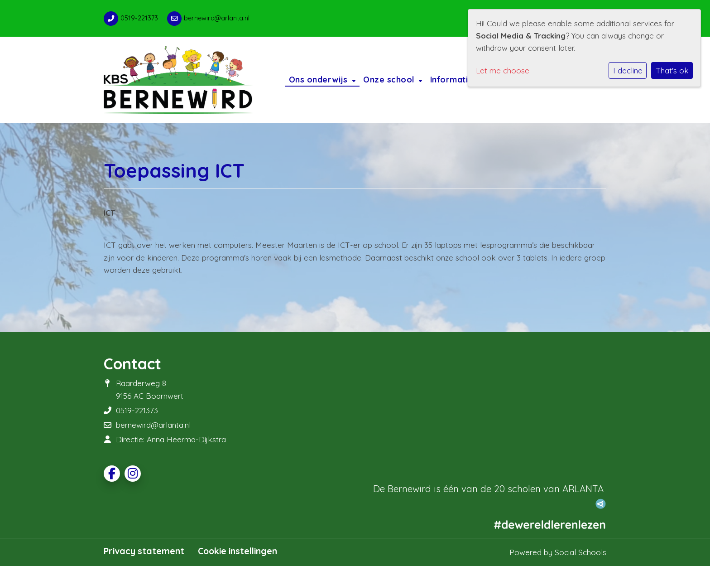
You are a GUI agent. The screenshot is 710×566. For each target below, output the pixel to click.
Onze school (390, 79)
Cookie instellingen (237, 551)
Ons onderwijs (319, 79)
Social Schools (580, 552)
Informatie (453, 79)
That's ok (672, 70)
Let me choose (502, 70)
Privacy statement (144, 551)
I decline (628, 70)
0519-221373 (139, 18)
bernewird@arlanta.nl (216, 18)
